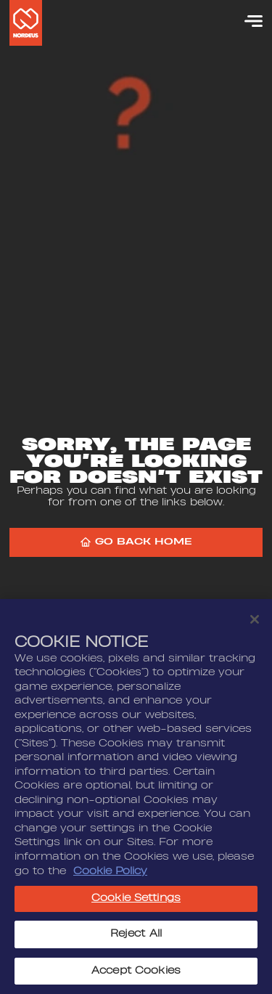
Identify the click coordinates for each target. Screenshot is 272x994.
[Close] (255, 624)
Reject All (136, 938)
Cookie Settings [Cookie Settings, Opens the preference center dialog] (136, 902)
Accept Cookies (136, 975)
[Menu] (246, 21)
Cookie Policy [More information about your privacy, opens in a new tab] (110, 875)
